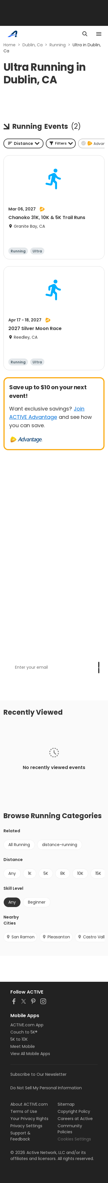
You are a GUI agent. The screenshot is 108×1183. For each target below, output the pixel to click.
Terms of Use (23, 1111)
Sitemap (66, 1104)
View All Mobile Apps (30, 1054)
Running (58, 45)
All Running (19, 845)
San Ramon (20, 937)
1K (29, 873)
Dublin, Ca (32, 45)
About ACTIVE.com (29, 1104)
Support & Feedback (20, 1136)
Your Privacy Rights (29, 1118)
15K (98, 873)
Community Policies (70, 1129)
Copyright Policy (74, 1111)
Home (9, 45)
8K (62, 873)
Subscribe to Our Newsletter (38, 1074)
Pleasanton (56, 937)
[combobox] (23, 143)
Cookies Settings (74, 1139)
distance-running (59, 845)
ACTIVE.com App (26, 1025)
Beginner (37, 902)
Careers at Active (75, 1118)
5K (45, 873)
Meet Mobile (22, 1046)
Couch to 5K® (23, 1032)
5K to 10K (19, 1039)
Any (12, 873)
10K (80, 873)
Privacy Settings (26, 1126)
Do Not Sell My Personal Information (46, 1088)
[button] (61, 143)
